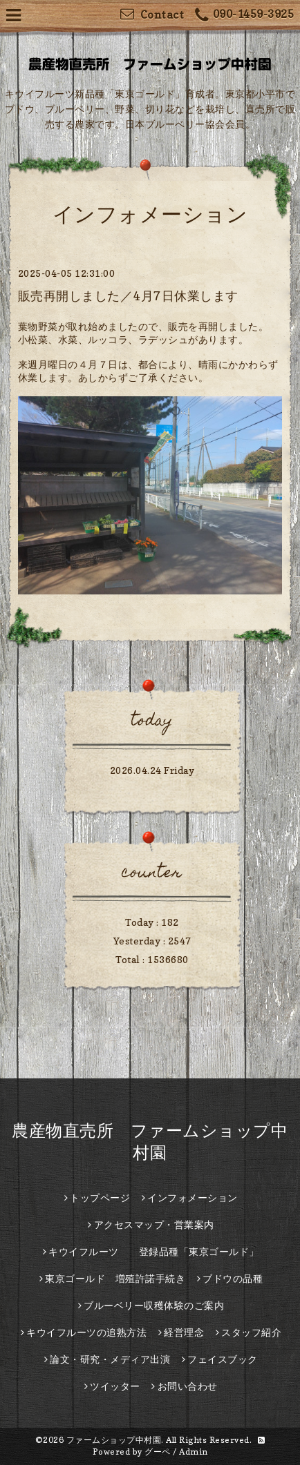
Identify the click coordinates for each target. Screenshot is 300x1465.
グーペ (157, 1451)
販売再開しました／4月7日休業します (128, 296)
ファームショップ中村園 (114, 1440)
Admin (193, 1451)
